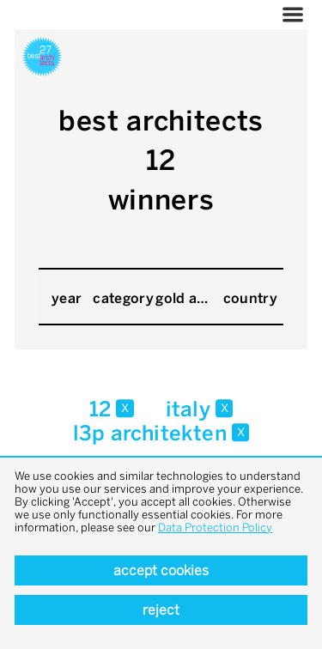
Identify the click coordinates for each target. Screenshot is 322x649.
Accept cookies (161, 570)
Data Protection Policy (215, 527)
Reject (161, 610)
